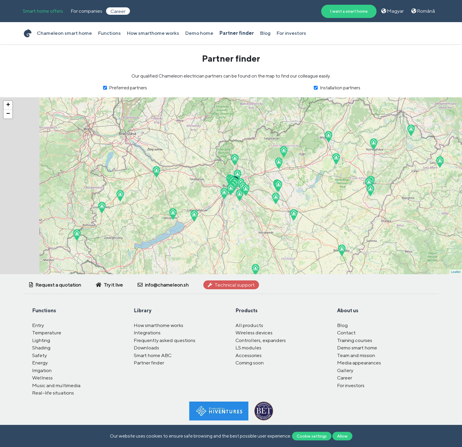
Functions (109, 33)
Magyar (392, 11)
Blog (265, 33)
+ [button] (8, 105)
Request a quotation (55, 285)
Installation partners (340, 88)
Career (118, 11)
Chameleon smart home (64, 33)
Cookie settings (312, 435)
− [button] (8, 114)
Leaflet (456, 272)
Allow (342, 435)
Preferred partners (128, 88)
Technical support (231, 285)
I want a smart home (349, 11)
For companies (86, 11)
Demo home (199, 33)
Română (423, 11)
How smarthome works (153, 33)
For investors (291, 33)
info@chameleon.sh (163, 285)
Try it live (109, 285)
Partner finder (236, 33)
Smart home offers (43, 11)
